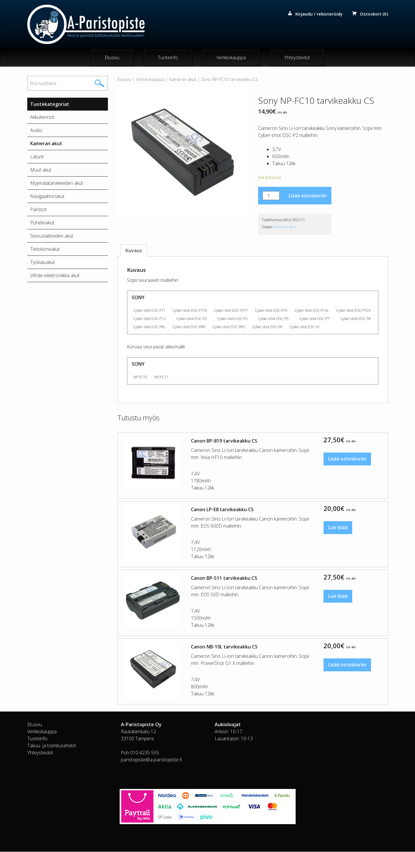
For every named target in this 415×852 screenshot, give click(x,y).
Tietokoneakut (45, 249)
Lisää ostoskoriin (308, 196)
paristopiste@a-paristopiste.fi (151, 760)
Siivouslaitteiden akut (51, 236)
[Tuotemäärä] (271, 196)
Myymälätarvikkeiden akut (56, 183)
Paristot (38, 209)
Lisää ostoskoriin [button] (347, 459)
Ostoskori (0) (374, 14)
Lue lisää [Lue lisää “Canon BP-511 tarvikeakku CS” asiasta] (338, 596)
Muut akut (40, 170)
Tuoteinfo (168, 58)
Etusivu (112, 58)
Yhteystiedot (297, 58)
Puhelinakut (42, 223)
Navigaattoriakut (47, 196)
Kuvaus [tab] (134, 251)
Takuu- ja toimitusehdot (51, 746)
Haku (100, 84)
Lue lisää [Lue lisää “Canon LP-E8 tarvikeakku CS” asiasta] (338, 528)
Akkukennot (42, 117)
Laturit (37, 157)
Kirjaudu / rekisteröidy (319, 14)
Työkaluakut (42, 262)
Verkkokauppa (231, 58)
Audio (36, 130)
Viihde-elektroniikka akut (54, 275)
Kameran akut (182, 79)
